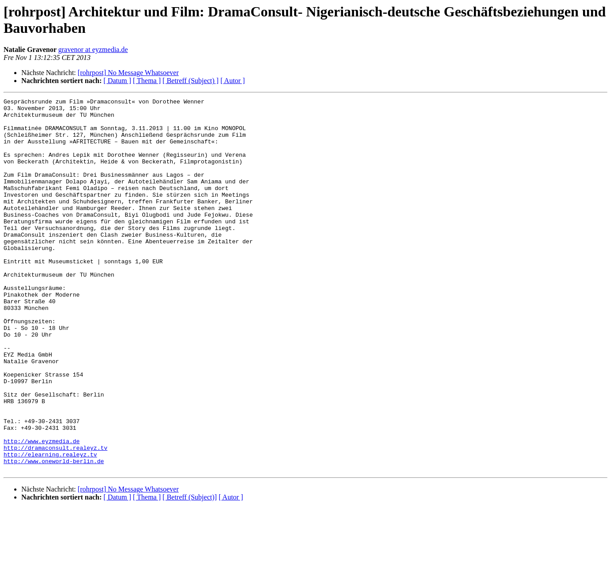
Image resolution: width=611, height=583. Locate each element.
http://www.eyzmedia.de (42, 510)
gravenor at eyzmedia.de (93, 49)
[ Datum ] (117, 80)
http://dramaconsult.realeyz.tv (55, 518)
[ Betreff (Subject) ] (190, 80)
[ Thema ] (147, 80)
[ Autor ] (233, 80)
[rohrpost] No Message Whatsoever (128, 72)
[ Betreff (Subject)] (189, 571)
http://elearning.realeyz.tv (50, 526)
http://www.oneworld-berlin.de (54, 534)
